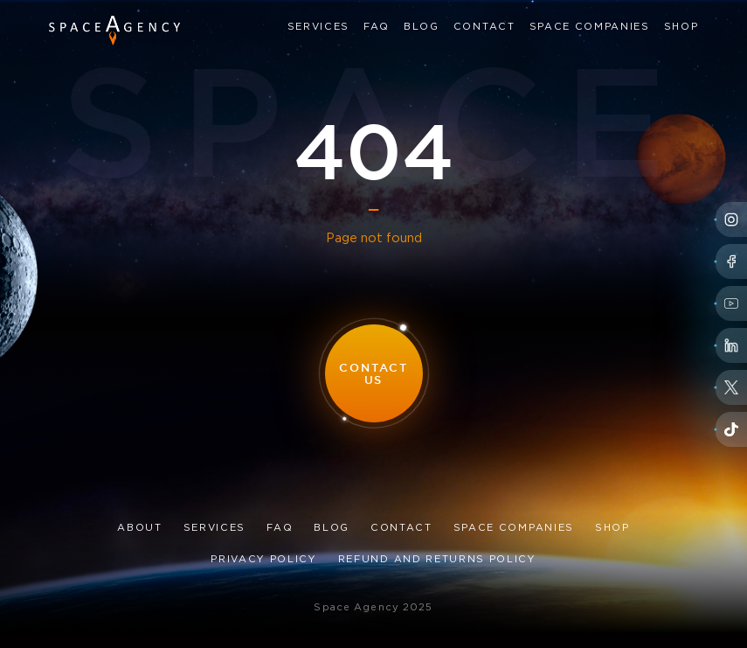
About (139, 528)
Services (318, 27)
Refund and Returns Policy (437, 559)
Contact (484, 27)
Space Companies (589, 27)
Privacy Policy (264, 559)
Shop (681, 27)
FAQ (376, 27)
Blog (421, 27)
